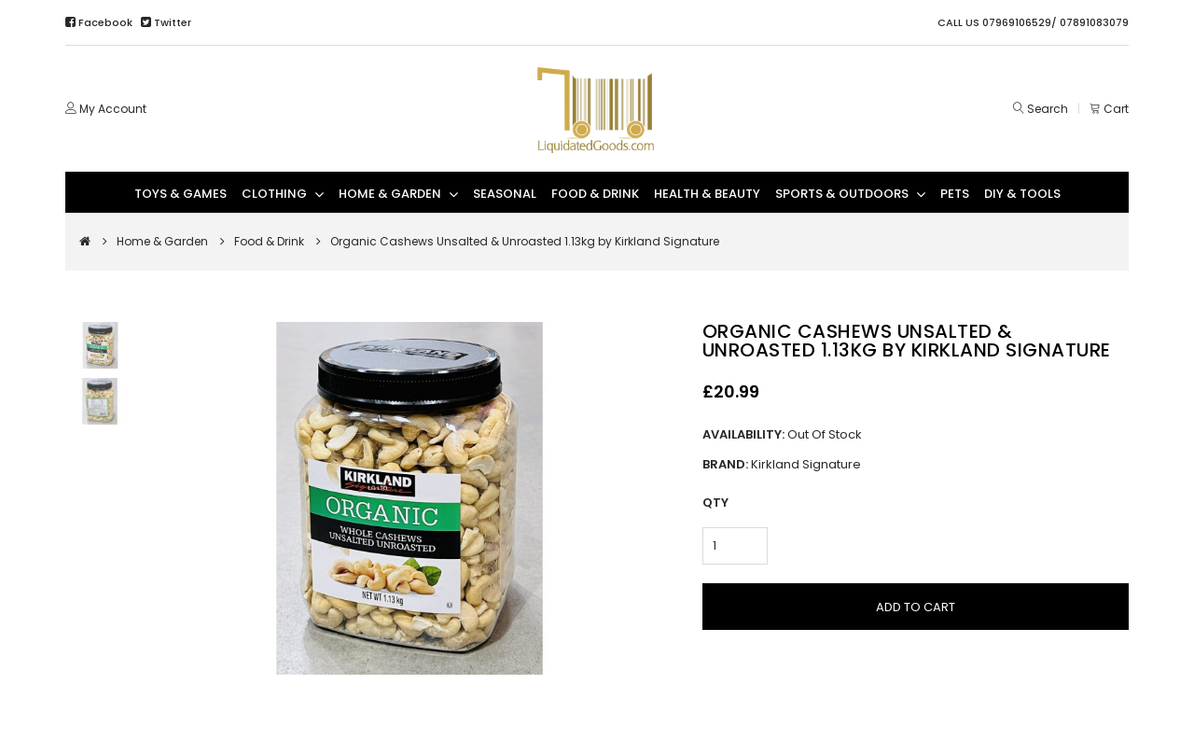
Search (1047, 109)
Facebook (100, 22)
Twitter (166, 22)
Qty (715, 502)
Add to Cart (915, 607)
